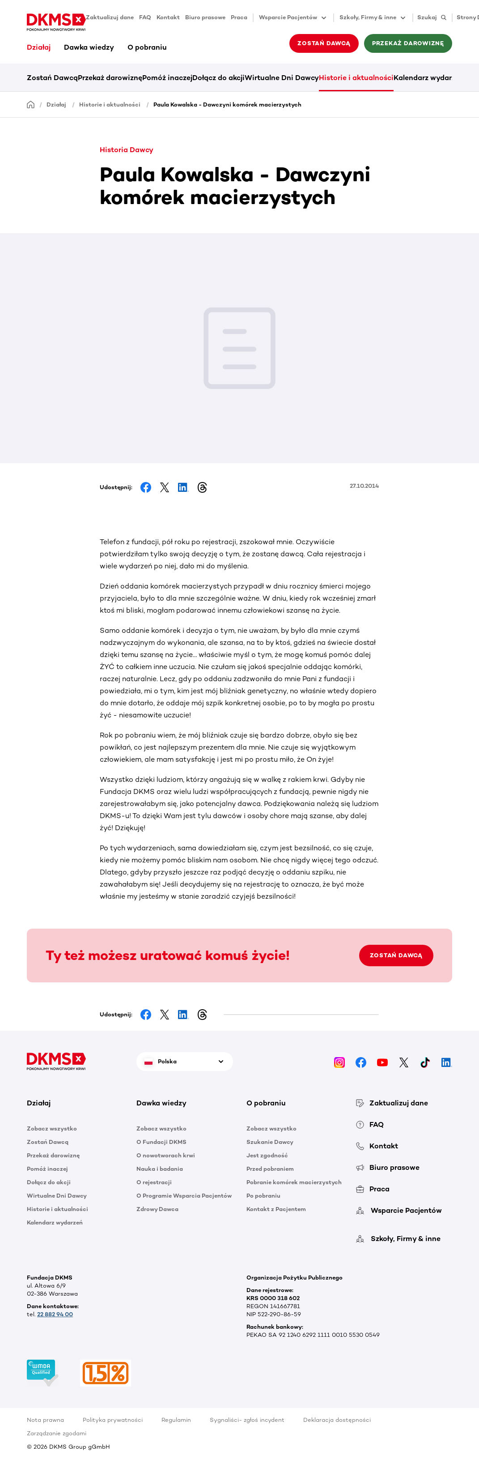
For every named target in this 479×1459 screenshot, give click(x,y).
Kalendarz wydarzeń (429, 77)
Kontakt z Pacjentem (276, 1209)
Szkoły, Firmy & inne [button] (373, 18)
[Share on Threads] (202, 487)
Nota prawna (45, 1419)
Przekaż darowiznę (408, 43)
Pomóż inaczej (167, 77)
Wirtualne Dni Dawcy (282, 77)
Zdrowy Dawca (157, 1209)
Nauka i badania (159, 1168)
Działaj (39, 47)
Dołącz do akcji (218, 77)
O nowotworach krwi (165, 1155)
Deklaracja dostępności (337, 1419)
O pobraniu (147, 47)
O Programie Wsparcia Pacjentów (184, 1195)
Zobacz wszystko (52, 1128)
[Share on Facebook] (145, 487)
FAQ (145, 17)
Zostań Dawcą (323, 43)
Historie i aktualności (356, 77)
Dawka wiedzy (89, 47)
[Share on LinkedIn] (183, 487)
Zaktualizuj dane (110, 17)
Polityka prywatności (113, 1419)
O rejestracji (154, 1182)
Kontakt (168, 17)
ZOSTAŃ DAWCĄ (396, 955)
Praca (239, 17)
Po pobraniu (263, 1195)
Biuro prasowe (205, 17)
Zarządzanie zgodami (56, 1433)
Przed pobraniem (270, 1168)
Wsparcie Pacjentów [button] (293, 18)
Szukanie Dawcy (269, 1142)
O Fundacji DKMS (161, 1142)
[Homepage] (31, 104)
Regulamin (176, 1419)
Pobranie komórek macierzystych (294, 1182)
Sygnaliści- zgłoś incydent (247, 1419)
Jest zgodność (267, 1155)
